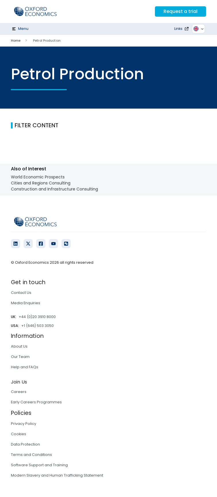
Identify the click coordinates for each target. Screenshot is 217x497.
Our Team (20, 356)
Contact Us (21, 292)
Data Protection (25, 444)
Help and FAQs (24, 367)
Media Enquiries (25, 302)
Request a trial (180, 11)
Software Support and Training (39, 465)
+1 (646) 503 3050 (37, 325)
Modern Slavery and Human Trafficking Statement (57, 475)
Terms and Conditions (31, 454)
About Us (19, 346)
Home (15, 40)
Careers (18, 391)
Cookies (18, 433)
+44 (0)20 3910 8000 (37, 316)
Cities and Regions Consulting (40, 183)
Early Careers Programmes (36, 402)
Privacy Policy (23, 423)
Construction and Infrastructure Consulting (54, 189)
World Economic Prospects (38, 177)
